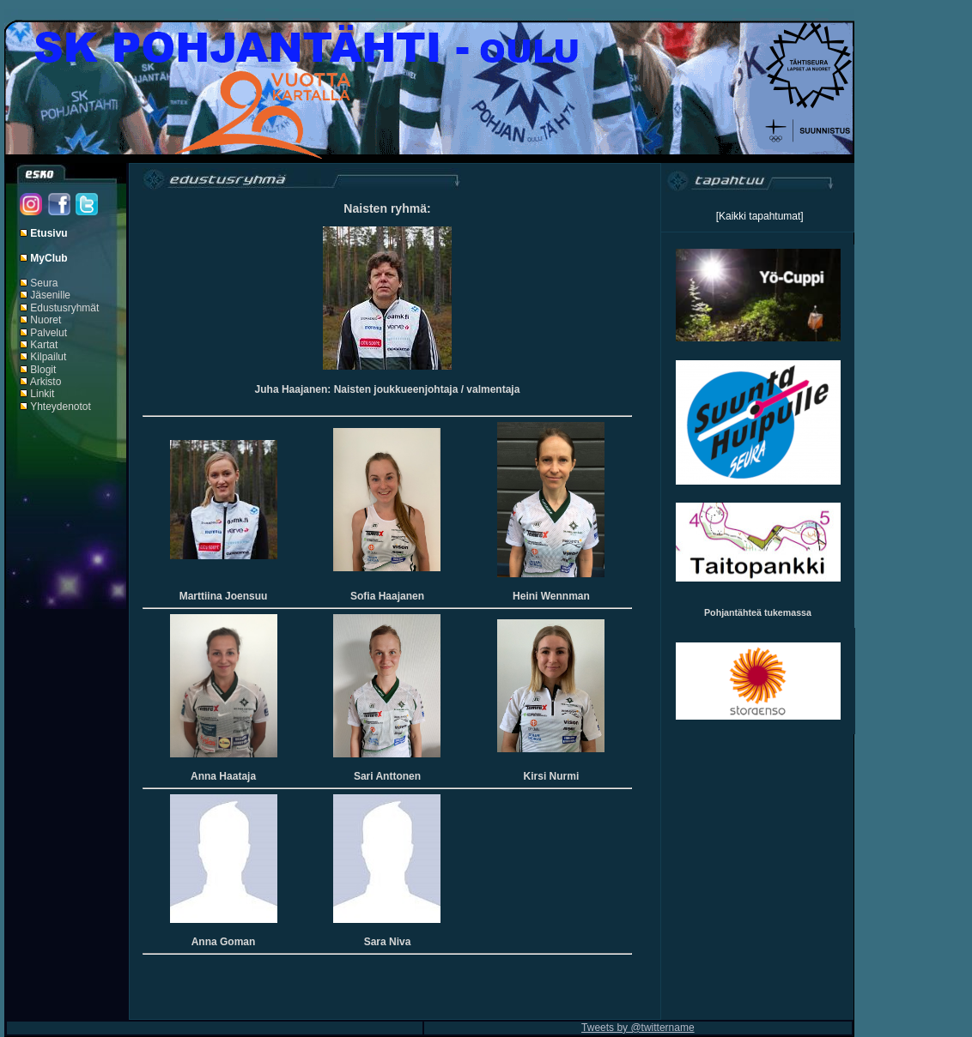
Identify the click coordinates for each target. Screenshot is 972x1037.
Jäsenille (50, 295)
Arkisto (46, 382)
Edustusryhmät (64, 308)
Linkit (42, 394)
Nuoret (45, 320)
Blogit (43, 370)
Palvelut (48, 333)
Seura (44, 283)
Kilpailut (48, 357)
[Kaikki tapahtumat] (760, 216)
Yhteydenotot (60, 407)
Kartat (44, 345)
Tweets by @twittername (638, 1028)
